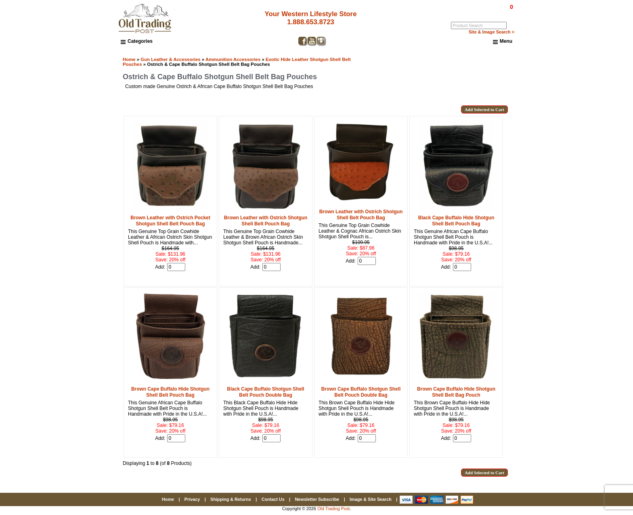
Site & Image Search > (491, 31)
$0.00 (493, 7)
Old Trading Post (333, 508)
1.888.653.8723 (310, 22)
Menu (502, 41)
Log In (478, 12)
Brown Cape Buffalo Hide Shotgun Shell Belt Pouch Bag (170, 392)
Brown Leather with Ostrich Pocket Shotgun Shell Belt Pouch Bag (170, 221)
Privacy (192, 499)
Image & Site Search (371, 499)
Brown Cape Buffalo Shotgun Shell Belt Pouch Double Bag (361, 392)
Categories (137, 41)
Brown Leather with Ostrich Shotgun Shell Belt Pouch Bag (266, 221)
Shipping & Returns (230, 499)
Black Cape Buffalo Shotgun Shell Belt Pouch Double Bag (265, 392)
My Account (501, 12)
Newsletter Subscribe (317, 499)
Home (129, 59)
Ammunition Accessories (232, 59)
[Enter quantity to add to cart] (176, 267)
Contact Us (273, 499)
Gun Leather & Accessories (170, 59)
